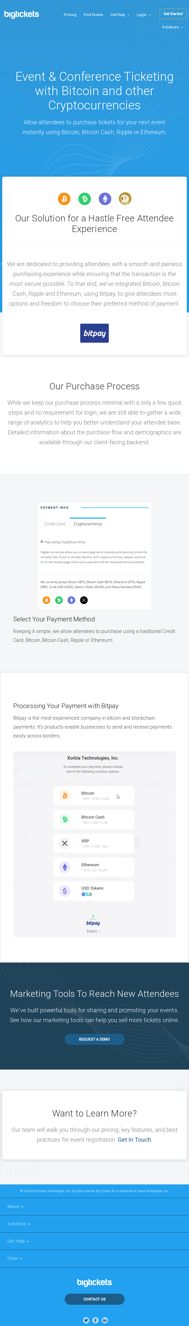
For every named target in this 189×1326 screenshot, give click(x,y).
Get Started (173, 14)
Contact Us (94, 1299)
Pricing (70, 15)
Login (144, 15)
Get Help (119, 15)
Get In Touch (134, 1139)
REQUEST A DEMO (94, 1039)
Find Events (93, 15)
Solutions (172, 27)
